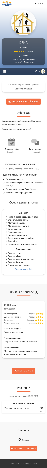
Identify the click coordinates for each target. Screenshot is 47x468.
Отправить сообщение (23, 101)
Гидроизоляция (14, 232)
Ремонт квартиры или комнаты (22, 217)
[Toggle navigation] (5, 71)
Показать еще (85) (23, 269)
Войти (39, 3)
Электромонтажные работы (20, 238)
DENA (39, 71)
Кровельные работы (16, 235)
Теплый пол (12, 241)
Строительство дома (17, 220)
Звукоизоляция (14, 229)
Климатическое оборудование (21, 244)
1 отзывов (29, 52)
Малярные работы (15, 223)
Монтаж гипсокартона (17, 226)
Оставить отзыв (23, 370)
